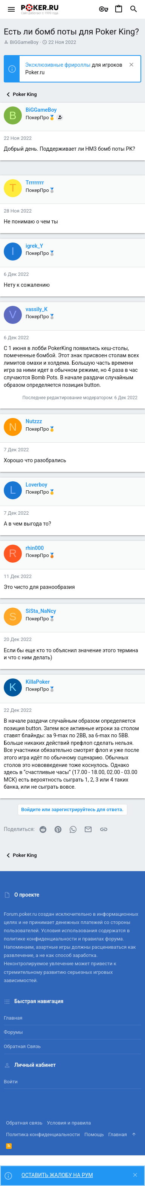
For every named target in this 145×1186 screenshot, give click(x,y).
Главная (13, 1018)
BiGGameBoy (24, 42)
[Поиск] (133, 9)
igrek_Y (34, 246)
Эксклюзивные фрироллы (58, 65)
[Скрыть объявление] (130, 65)
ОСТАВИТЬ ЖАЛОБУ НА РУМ (57, 1175)
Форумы (13, 1032)
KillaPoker (38, 682)
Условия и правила (69, 1123)
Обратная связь (22, 1046)
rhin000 (35, 548)
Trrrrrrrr (35, 183)
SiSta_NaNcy (41, 611)
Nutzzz (34, 421)
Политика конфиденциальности (43, 1134)
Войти (11, 1081)
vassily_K (36, 309)
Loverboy (36, 485)
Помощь (94, 1134)
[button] (11, 9)
